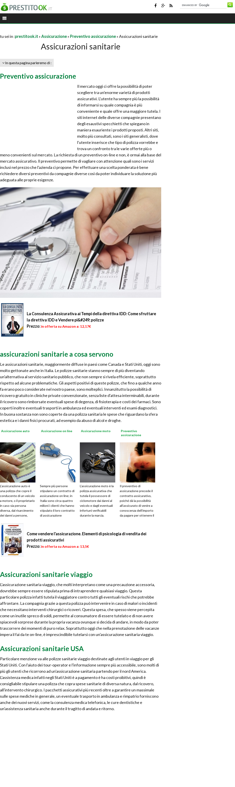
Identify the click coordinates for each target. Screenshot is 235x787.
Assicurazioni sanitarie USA (42, 648)
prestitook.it (26, 36)
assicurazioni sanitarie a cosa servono (56, 354)
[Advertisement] (52, 31)
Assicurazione (54, 36)
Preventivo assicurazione (93, 36)
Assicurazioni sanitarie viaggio (46, 574)
